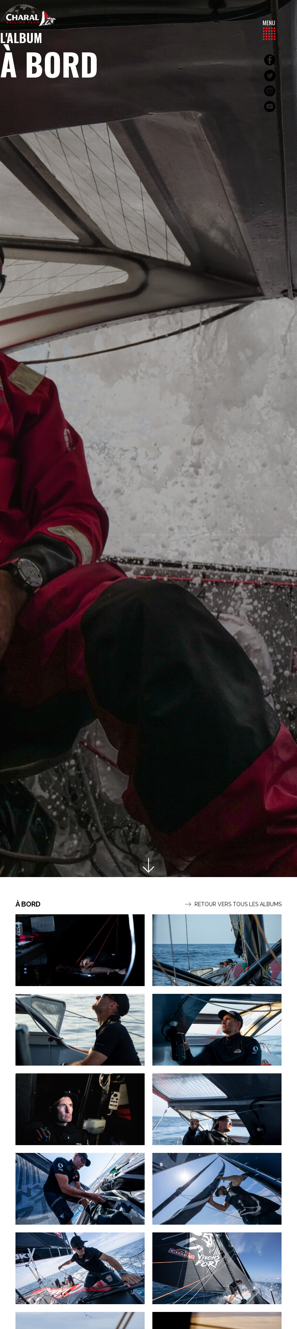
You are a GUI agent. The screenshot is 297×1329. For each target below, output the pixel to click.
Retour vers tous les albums (233, 904)
